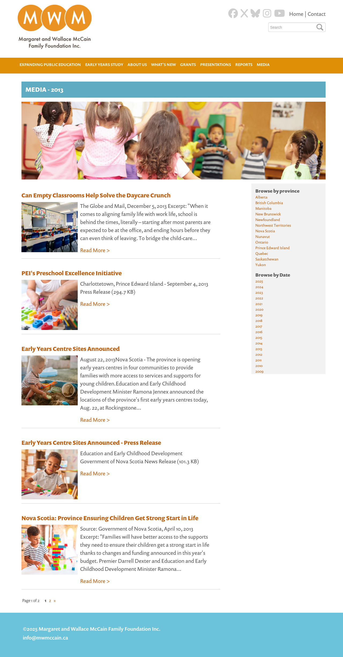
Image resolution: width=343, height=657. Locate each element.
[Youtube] (279, 13)
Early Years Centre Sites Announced (70, 349)
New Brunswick (268, 213)
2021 (258, 303)
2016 (258, 331)
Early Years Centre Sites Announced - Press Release (91, 442)
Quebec (261, 253)
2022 (259, 297)
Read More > (95, 250)
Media (263, 64)
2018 (258, 320)
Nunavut (262, 236)
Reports (243, 64)
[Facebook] (233, 13)
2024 (259, 286)
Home (296, 13)
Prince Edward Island (272, 247)
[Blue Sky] (255, 13)
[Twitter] (244, 13)
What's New (163, 64)
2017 (258, 326)
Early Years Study (104, 64)
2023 (259, 292)
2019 (258, 314)
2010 (259, 365)
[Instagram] (267, 13)
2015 (258, 337)
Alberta (261, 197)
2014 (258, 343)
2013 (258, 348)
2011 (258, 359)
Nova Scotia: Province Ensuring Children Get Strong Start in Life (109, 518)
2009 (259, 371)
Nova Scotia (265, 230)
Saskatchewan (266, 259)
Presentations (215, 64)
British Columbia (269, 202)
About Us (137, 64)
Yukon (260, 264)
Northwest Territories (273, 225)
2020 (259, 309)
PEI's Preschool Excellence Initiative (71, 273)
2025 (259, 281)
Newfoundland (267, 219)
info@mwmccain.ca (45, 637)
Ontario (261, 242)
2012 (258, 354)
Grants (188, 64)
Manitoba (263, 208)
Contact (317, 13)
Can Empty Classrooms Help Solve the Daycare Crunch (96, 195)
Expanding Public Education (50, 64)
